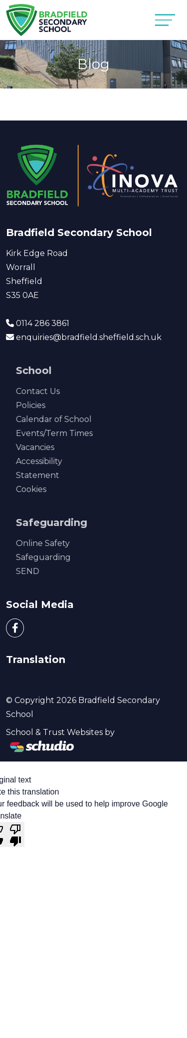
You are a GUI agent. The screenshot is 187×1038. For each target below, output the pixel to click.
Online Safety (59, 543)
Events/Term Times (70, 433)
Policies (46, 405)
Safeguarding (59, 557)
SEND (43, 571)
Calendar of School (70, 419)
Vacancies (51, 447)
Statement (53, 475)
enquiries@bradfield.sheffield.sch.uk (89, 337)
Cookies (47, 489)
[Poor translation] (15, 834)
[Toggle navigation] (165, 20)
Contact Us (54, 391)
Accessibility (55, 461)
